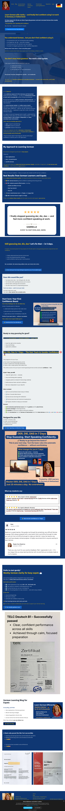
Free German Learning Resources (39, 5)
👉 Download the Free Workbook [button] (12, 323)
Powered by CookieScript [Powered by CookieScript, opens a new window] (32, 810)
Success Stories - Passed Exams (22, 4)
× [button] (63, 801)
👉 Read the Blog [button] (9, 725)
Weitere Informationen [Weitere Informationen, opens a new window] (34, 805)
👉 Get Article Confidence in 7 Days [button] (32, 520)
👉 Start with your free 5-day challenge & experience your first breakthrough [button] (24, 270)
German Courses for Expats (30, 5)
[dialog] (32, 805)
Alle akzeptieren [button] (28, 807)
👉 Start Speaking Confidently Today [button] (14, 429)
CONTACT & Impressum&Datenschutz (21, 799)
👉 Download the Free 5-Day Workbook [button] (15, 29)
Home (12, 4)
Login (53, 4)
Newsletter (48, 4)
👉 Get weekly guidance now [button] (12, 608)
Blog (16, 4)
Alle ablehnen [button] (37, 807)
